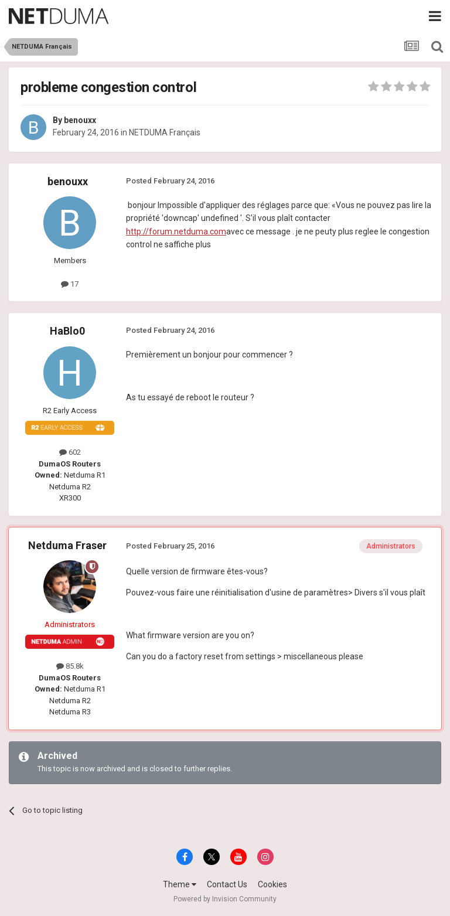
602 (70, 452)
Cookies (272, 884)
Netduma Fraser (67, 545)
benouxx (80, 120)
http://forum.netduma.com (176, 231)
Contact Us (227, 884)
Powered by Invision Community (225, 899)
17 (70, 284)
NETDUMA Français (164, 132)
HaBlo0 (67, 331)
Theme (179, 884)
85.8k (70, 666)
